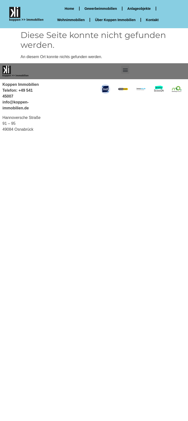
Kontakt (152, 20)
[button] (125, 70)
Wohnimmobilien (71, 20)
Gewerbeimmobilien (100, 9)
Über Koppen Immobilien (115, 20)
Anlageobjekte (139, 9)
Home (69, 9)
